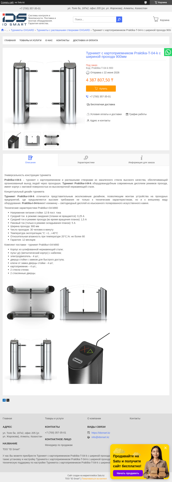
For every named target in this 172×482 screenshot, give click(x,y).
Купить (103, 88)
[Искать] (119, 19)
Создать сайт (7, 2)
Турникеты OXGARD (22, 30)
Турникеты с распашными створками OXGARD (63, 30)
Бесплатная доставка (103, 104)
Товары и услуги (30, 40)
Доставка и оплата (85, 40)
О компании (94, 418)
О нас (49, 40)
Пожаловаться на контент (94, 478)
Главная (10, 40)
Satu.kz (100, 475)
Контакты (63, 40)
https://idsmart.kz (101, 432)
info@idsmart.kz (100, 437)
